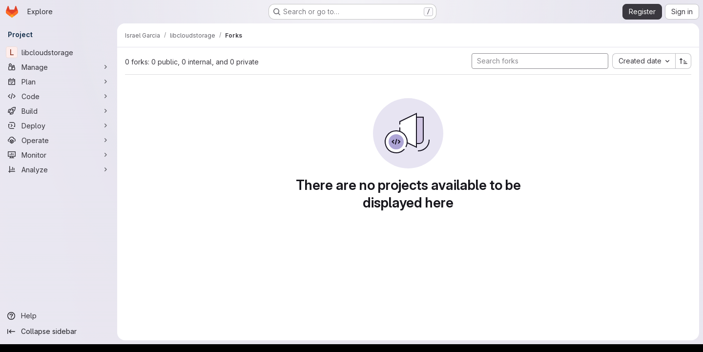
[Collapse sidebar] (58, 331)
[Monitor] (58, 155)
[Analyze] (58, 169)
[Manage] (58, 67)
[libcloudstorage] (58, 52)
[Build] (58, 111)
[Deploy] (58, 125)
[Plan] (58, 81)
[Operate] (58, 140)
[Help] (58, 316)
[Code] (58, 96)
